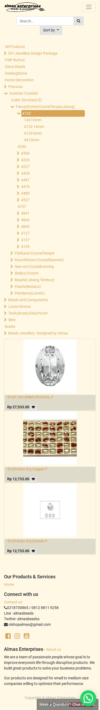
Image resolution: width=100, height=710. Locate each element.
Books (10, 326)
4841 (25, 213)
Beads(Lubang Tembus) (34, 280)
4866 (25, 220)
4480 (25, 193)
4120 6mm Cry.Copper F (27, 469)
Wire (11, 320)
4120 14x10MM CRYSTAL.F (30, 397)
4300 (25, 153)
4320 (25, 160)
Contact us (13, 602)
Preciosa (15, 86)
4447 (25, 180)
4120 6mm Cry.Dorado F (27, 541)
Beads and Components (28, 300)
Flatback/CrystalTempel (34, 253)
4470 (25, 186)
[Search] (78, 21)
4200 (22, 146)
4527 (25, 200)
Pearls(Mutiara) (28, 286)
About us (53, 649)
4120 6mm (33, 133)
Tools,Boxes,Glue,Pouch (28, 313)
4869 (25, 226)
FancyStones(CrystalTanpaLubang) (45, 106)
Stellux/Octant (27, 273)
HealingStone (16, 73)
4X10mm (31, 140)
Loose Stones (19, 306)
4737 (22, 206)
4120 (26, 113)
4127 (25, 233)
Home (9, 584)
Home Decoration (19, 80)
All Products (15, 47)
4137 (25, 240)
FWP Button (15, 60)
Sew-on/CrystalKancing (34, 266)
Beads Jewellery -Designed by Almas (38, 333)
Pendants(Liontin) (30, 293)
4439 (25, 173)
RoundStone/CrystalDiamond (39, 260)
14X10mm (32, 120)
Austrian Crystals (23, 93)
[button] (51, 30)
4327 (25, 166)
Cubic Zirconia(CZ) (26, 100)
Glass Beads (15, 66)
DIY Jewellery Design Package (32, 53)
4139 (25, 246)
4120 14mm (34, 126)
